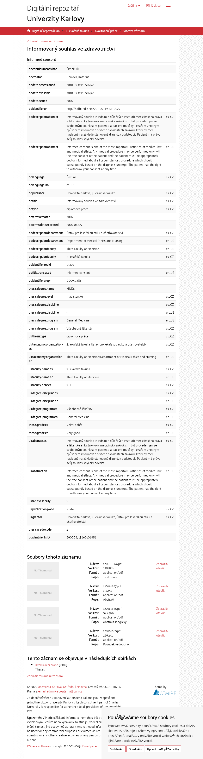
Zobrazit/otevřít (162, 566)
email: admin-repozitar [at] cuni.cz (60, 691)
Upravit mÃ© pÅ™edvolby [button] (163, 749)
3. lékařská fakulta (77, 31)
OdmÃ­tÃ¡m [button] (135, 749)
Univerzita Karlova (50, 686)
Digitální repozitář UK (46, 31)
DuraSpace (89, 746)
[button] (133, 5)
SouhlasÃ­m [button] (116, 749)
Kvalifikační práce (106, 31)
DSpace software (38, 746)
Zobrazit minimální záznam (45, 41)
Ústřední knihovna (75, 686)
